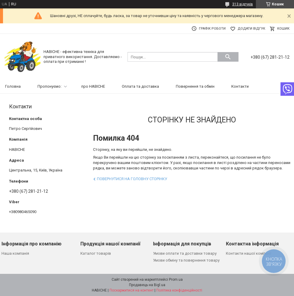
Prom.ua (176, 279)
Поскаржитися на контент (132, 290)
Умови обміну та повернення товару (186, 260)
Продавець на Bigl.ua (147, 285)
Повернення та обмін (195, 86)
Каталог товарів (95, 253)
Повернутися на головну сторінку (132, 179)
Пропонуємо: (50, 86)
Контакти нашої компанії (248, 253)
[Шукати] (228, 57)
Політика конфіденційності (179, 290)
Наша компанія (15, 253)
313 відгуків (242, 4)
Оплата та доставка (140, 86)
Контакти (240, 86)
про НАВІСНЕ (93, 86)
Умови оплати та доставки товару (185, 253)
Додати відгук (251, 29)
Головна (13, 86)
